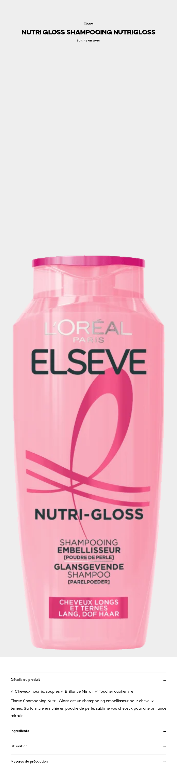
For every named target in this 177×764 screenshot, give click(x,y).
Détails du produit (25, 679)
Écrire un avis (88, 40)
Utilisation (19, 746)
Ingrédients (20, 731)
